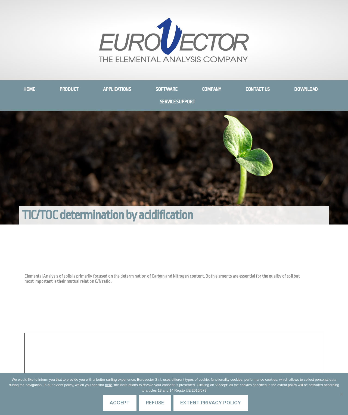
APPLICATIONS (117, 89)
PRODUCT (69, 89)
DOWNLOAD (306, 89)
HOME (29, 89)
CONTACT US (258, 89)
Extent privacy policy (210, 402)
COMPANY (211, 89)
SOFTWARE (167, 89)
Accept (120, 402)
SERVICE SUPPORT (177, 101)
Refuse (155, 402)
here (108, 385)
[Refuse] (341, 394)
